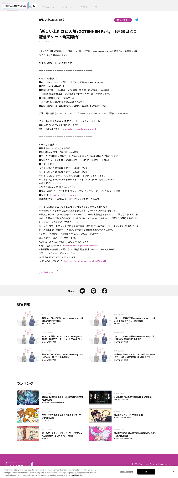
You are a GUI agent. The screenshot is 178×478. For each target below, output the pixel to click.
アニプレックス (151, 464)
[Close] (173, 471)
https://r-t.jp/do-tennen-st (63, 195)
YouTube (71, 7)
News (53, 7)
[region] (89, 472)
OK (146, 471)
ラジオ (125, 7)
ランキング (89, 7)
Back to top (48, 272)
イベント (108, 7)
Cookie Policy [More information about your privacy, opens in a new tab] (77, 475)
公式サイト (123, 20)
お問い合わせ (139, 464)
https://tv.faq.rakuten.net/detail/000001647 (85, 261)
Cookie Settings (165, 464)
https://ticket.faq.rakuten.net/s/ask (79, 129)
